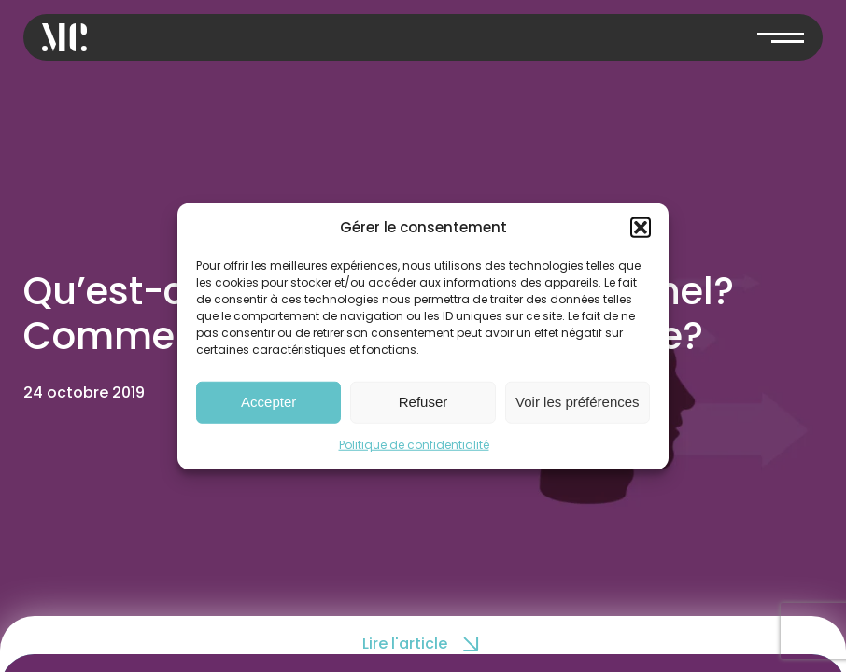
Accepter (268, 402)
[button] (640, 227)
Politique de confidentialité (414, 444)
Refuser (423, 402)
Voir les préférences (577, 402)
